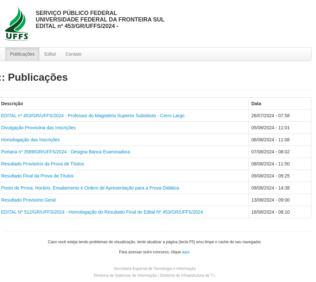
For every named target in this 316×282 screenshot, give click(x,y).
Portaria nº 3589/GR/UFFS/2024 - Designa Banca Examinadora (65, 151)
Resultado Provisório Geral (28, 200)
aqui (185, 252)
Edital (50, 54)
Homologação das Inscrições (30, 139)
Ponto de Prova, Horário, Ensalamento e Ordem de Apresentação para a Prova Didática (90, 187)
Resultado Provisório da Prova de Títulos (42, 163)
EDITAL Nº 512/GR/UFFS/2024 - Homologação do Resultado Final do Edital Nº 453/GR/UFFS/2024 (102, 212)
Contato (74, 54)
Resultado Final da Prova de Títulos (37, 175)
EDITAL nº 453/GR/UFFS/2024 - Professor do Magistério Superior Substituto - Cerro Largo (93, 115)
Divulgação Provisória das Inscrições (38, 127)
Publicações (22, 54)
